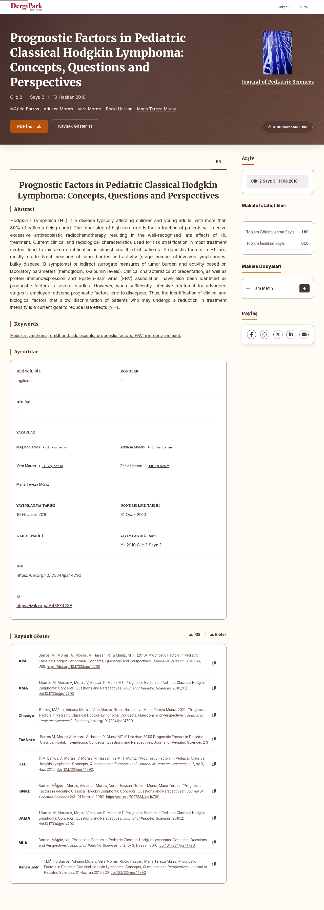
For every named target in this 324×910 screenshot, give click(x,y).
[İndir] (304, 288)
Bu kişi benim (55, 447)
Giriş (304, 7)
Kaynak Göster (75, 126)
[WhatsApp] (264, 334)
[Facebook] (251, 334)
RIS (194, 634)
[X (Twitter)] (277, 334)
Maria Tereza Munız (156, 108)
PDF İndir (29, 126)
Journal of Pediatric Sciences (278, 82)
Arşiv (248, 158)
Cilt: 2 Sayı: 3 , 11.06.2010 (274, 181)
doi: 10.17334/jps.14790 (75, 769)
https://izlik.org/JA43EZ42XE (44, 605)
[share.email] (304, 334)
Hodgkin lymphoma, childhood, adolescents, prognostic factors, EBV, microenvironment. (95, 335)
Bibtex (218, 634)
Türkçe (284, 7)
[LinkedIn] (290, 334)
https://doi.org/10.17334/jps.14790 (48, 575)
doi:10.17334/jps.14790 (56, 694)
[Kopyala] (214, 664)
